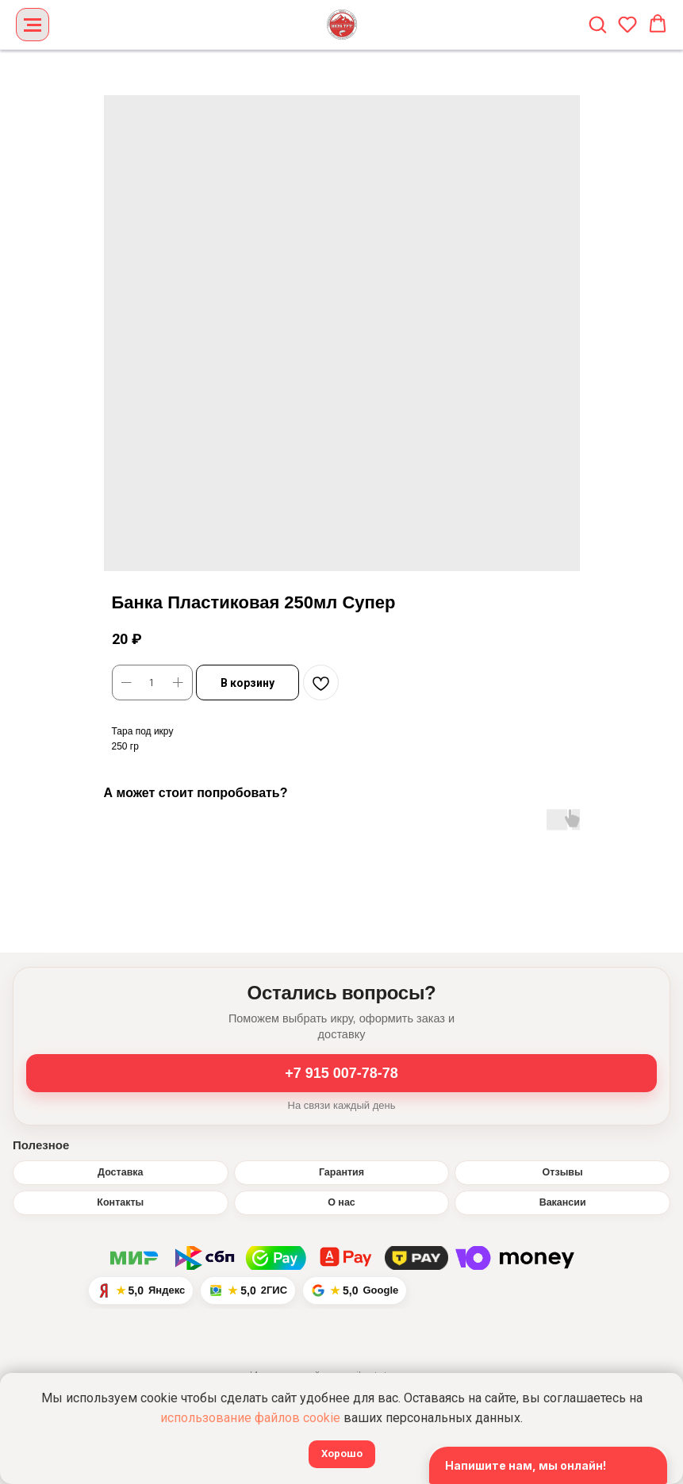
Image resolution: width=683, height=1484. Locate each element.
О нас (341, 1202)
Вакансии (562, 1202)
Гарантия (341, 1172)
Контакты (120, 1202)
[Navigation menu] (32, 24)
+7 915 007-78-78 (341, 1073)
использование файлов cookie (250, 1417)
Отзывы (563, 1172)
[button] (597, 23)
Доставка (120, 1172)
